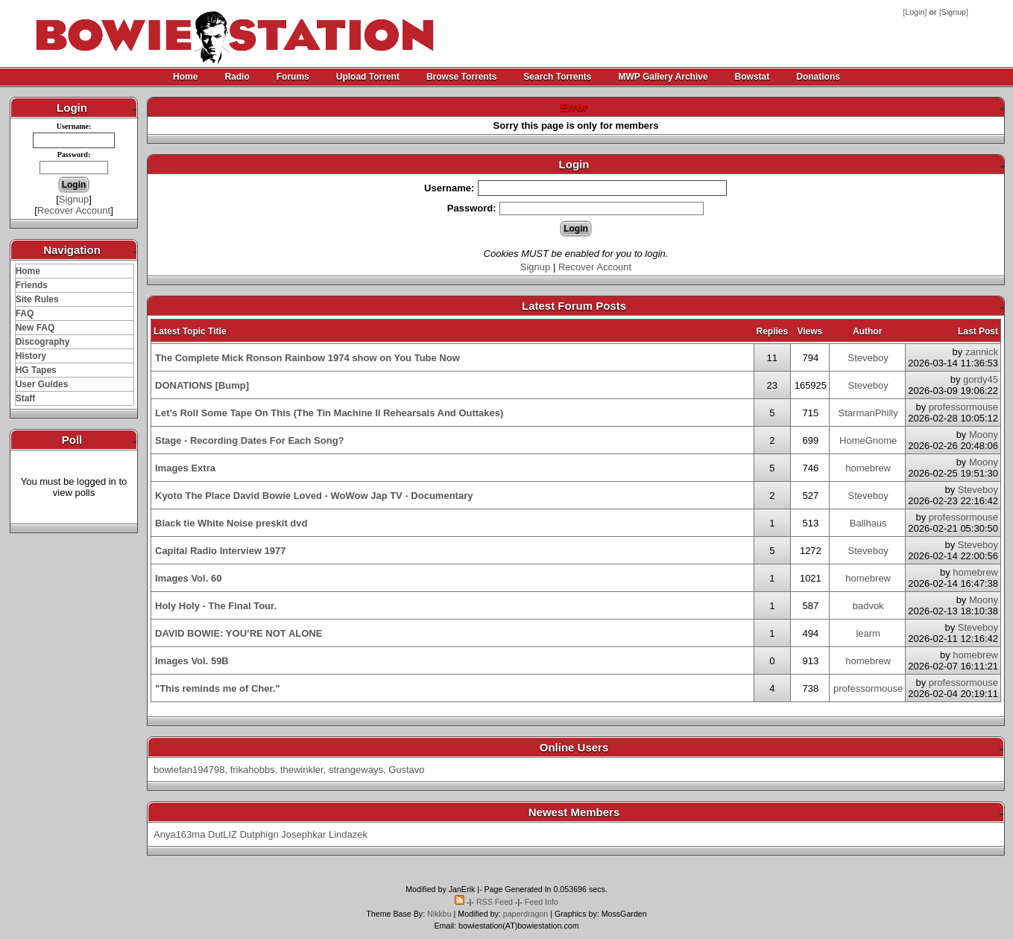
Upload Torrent (368, 76)
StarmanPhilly (868, 412)
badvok (868, 605)
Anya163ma (179, 834)
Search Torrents (557, 76)
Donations (818, 76)
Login (914, 11)
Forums (293, 76)
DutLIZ (222, 834)
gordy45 (980, 379)
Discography (43, 342)
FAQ (25, 313)
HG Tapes (36, 370)
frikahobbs (252, 769)
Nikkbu (439, 913)
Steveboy (868, 357)
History (31, 356)
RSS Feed (494, 901)
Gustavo (406, 769)
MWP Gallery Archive (663, 76)
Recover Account (73, 210)
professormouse (963, 407)
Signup (953, 11)
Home (185, 76)
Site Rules (37, 299)
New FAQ (35, 327)
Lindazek (348, 834)
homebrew (868, 468)
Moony (983, 434)
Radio (236, 76)
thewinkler (302, 769)
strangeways (356, 769)
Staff (26, 398)
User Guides (42, 384)
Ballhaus (868, 523)
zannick (981, 351)
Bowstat (752, 76)
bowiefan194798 (189, 769)
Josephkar (303, 834)
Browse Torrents (461, 76)
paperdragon (525, 913)
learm (868, 633)
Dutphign (259, 834)
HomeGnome (868, 440)
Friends (32, 285)
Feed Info (541, 901)
